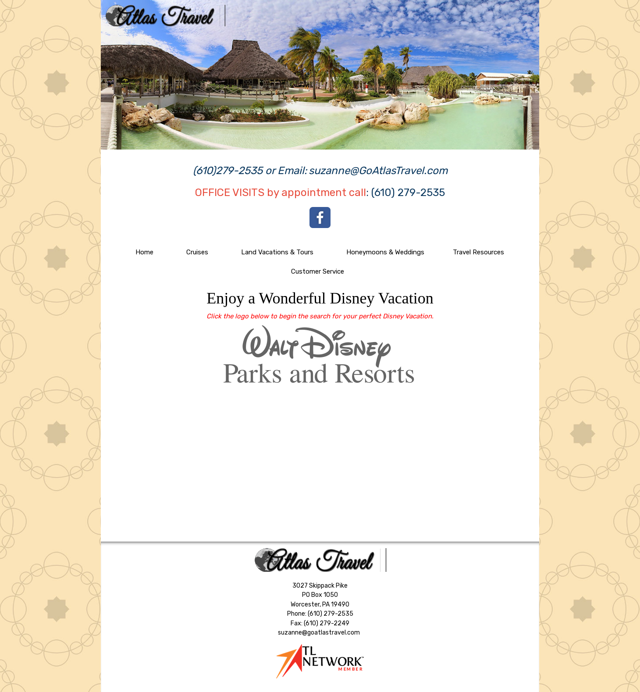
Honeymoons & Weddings (385, 252)
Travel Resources (478, 252)
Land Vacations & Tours (277, 252)
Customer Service (317, 271)
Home (144, 252)
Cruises (197, 252)
